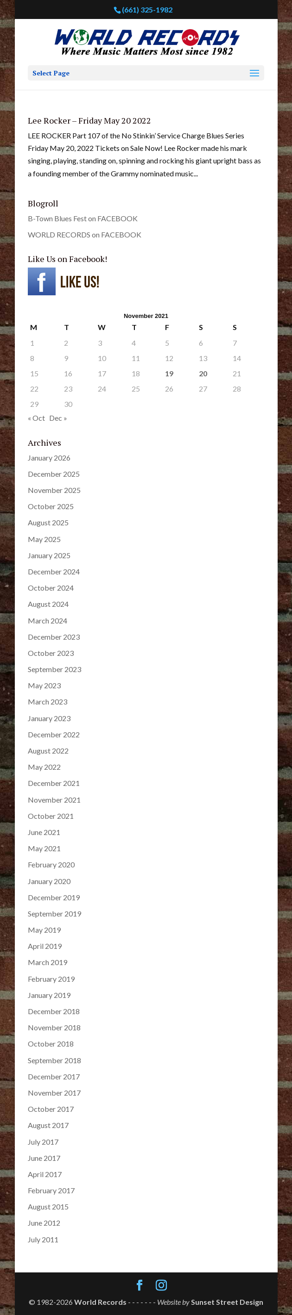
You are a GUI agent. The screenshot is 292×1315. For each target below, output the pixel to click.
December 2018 (54, 1011)
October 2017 (51, 1108)
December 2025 (54, 473)
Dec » (58, 417)
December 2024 (54, 571)
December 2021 (54, 783)
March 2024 (47, 620)
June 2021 (44, 832)
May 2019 (44, 929)
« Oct (36, 417)
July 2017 (43, 1141)
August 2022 (48, 750)
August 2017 (48, 1125)
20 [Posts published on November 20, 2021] (203, 373)
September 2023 (54, 669)
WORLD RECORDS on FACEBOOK (84, 234)
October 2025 (51, 506)
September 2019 (54, 913)
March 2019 (47, 962)
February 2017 (51, 1190)
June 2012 (44, 1222)
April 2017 (45, 1174)
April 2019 (45, 945)
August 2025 (48, 522)
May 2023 (44, 685)
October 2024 (51, 587)
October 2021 (51, 815)
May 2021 (44, 848)
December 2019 (54, 897)
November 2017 (54, 1092)
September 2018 (54, 1060)
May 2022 (44, 766)
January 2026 (49, 457)
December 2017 (54, 1076)
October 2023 (51, 652)
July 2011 (43, 1239)
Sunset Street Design (227, 1301)
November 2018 (54, 1027)
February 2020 (51, 864)
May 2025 (44, 539)
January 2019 (49, 995)
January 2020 (49, 881)
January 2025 (49, 555)
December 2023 (54, 636)
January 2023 (49, 718)
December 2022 (54, 734)
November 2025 (54, 490)
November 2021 (54, 799)
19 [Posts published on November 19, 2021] (169, 373)
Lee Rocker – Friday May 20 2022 (89, 120)
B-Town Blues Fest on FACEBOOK (83, 218)
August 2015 (48, 1206)
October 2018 (51, 1043)
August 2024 (48, 603)
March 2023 (47, 701)
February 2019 (51, 978)
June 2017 (44, 1157)
